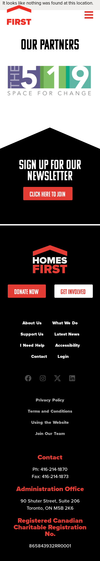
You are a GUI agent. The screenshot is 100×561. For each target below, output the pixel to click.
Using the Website (50, 422)
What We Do (65, 323)
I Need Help (32, 345)
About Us (32, 323)
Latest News (67, 334)
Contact (39, 356)
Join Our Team (50, 433)
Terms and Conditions (50, 411)
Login (63, 356)
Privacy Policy (50, 400)
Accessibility (67, 345)
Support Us (32, 334)
